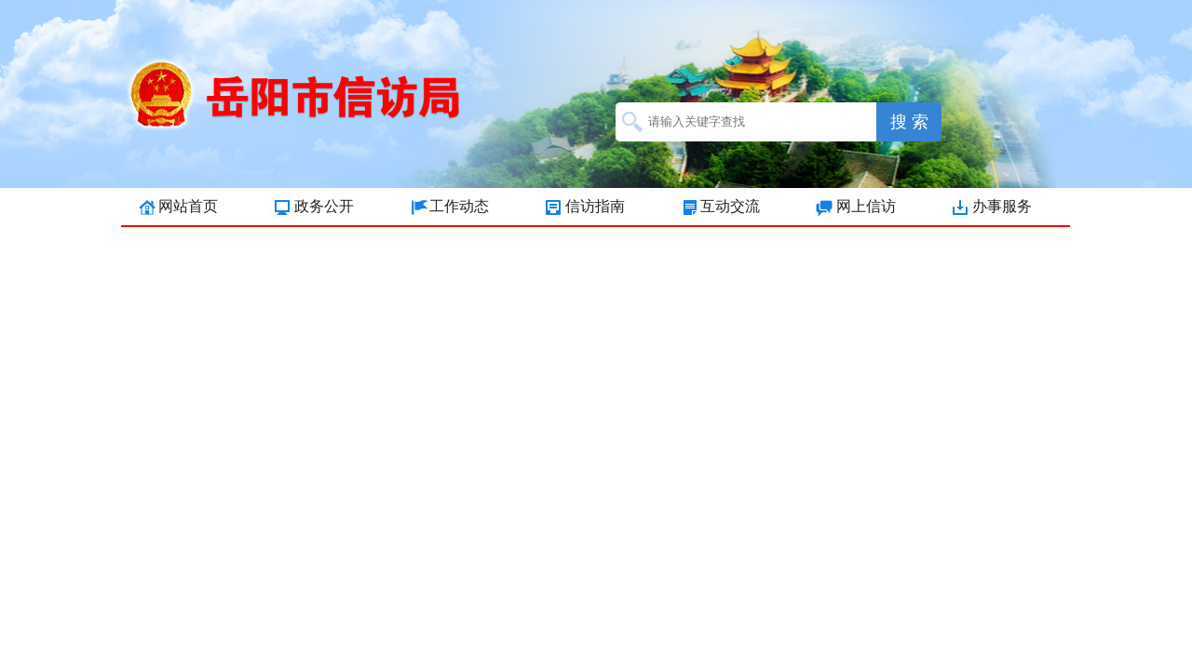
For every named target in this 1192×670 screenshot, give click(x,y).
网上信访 (866, 206)
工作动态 (459, 206)
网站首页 (188, 206)
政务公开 (324, 206)
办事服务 (1002, 206)
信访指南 (595, 206)
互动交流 (730, 206)
